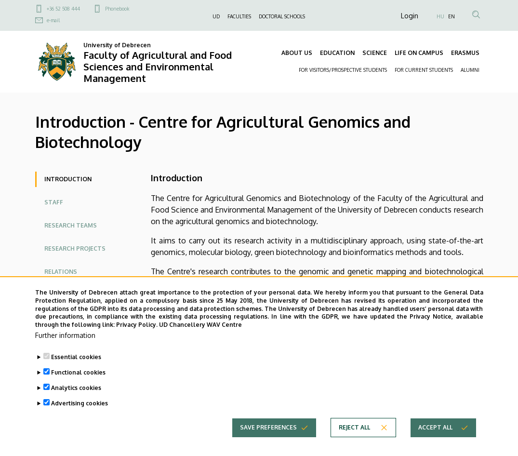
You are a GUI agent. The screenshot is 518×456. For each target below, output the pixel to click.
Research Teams (70, 225)
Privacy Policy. (137, 326)
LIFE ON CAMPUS (419, 52)
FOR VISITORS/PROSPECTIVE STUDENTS (343, 70)
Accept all (435, 429)
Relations (60, 271)
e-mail (53, 20)
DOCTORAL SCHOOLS (282, 16)
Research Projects (75, 248)
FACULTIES (239, 16)
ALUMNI (470, 70)
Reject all (354, 429)
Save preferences (268, 429)
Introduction (68, 179)
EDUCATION (337, 52)
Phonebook (117, 9)
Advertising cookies (79, 405)
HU (440, 16)
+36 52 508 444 (63, 9)
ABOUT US (296, 52)
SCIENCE (374, 52)
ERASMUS (465, 52)
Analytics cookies (76, 389)
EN (451, 16)
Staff (53, 202)
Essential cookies (76, 358)
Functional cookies (78, 374)
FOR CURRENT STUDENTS (424, 70)
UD (216, 16)
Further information (65, 337)
